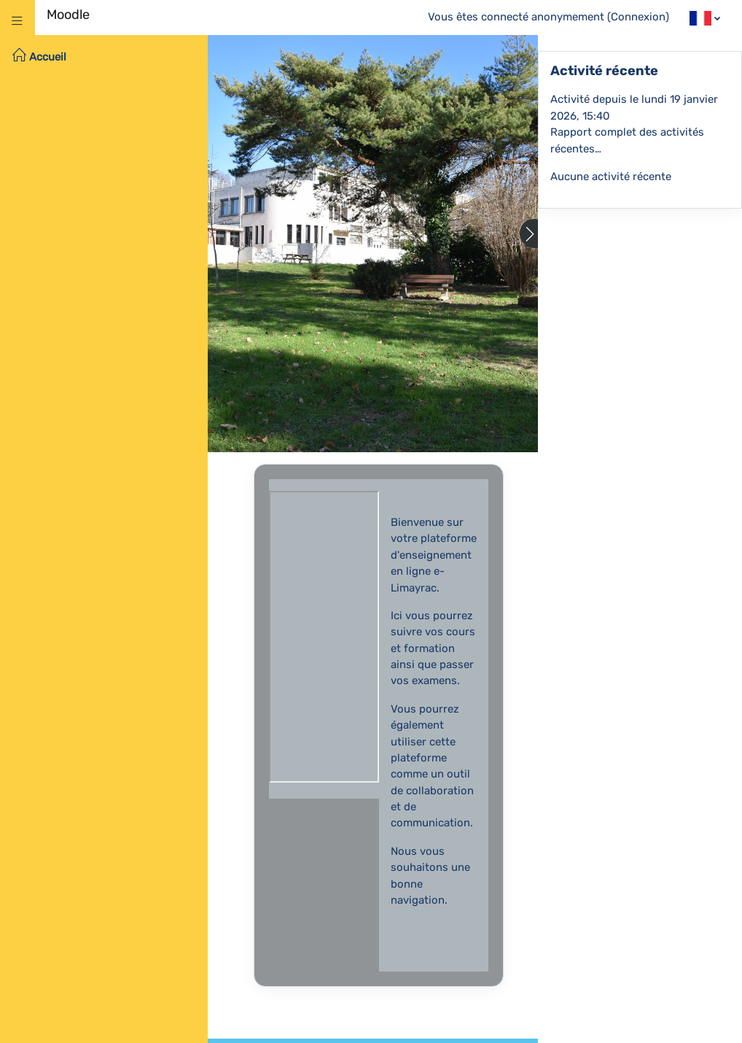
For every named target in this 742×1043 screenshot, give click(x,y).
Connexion (638, 16)
